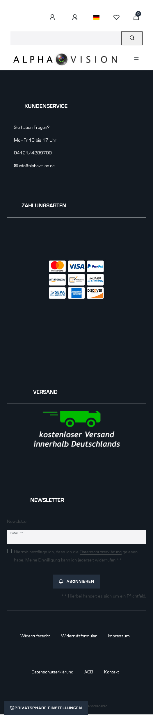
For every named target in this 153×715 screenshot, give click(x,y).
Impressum (119, 636)
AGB (88, 672)
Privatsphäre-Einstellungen (46, 708)
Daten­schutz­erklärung (52, 672)
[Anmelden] (53, 17)
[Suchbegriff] (65, 38)
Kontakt (111, 672)
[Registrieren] (75, 17)
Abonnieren (76, 581)
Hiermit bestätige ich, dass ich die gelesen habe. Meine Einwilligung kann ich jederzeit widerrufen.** (76, 556)
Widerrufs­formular (79, 636)
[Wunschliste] (116, 17)
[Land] (96, 17)
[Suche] (132, 38)
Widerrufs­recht (35, 636)
